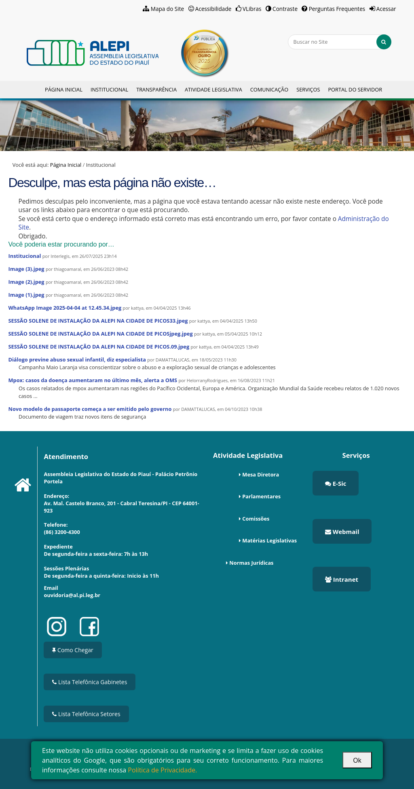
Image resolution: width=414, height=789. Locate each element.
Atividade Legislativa (213, 89)
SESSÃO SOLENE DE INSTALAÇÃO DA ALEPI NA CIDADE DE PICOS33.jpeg (98, 320)
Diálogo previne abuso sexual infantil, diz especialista (77, 359)
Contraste (285, 9)
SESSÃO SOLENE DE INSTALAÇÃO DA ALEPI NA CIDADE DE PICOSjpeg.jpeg (100, 333)
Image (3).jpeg (26, 268)
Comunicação (269, 89)
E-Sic (335, 483)
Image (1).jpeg (26, 294)
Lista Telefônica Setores (86, 714)
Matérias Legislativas (269, 540)
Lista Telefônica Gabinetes (89, 682)
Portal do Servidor (355, 89)
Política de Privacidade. (162, 770)
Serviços (308, 89)
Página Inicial (63, 89)
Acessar (386, 9)
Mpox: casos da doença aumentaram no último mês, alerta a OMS (92, 380)
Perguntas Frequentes (337, 9)
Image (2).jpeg (26, 281)
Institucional (109, 89)
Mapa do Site (167, 9)
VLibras (252, 9)
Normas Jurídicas (251, 562)
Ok (357, 760)
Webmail (342, 531)
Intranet (341, 579)
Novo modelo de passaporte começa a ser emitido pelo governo (89, 409)
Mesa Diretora (260, 474)
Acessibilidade (213, 9)
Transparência (156, 89)
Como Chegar (72, 650)
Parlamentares (261, 496)
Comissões (255, 518)
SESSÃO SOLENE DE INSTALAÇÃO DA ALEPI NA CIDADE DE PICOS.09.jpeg (98, 346)
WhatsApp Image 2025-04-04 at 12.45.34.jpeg (64, 307)
